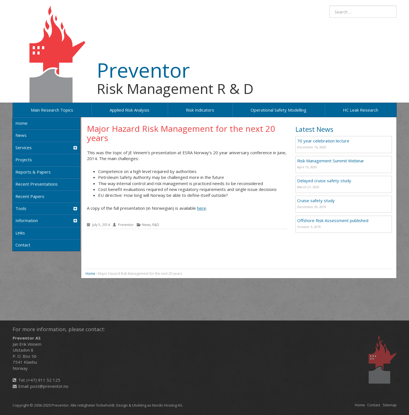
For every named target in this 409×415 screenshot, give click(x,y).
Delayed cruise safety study (324, 180)
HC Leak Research (360, 110)
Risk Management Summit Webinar (330, 160)
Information (46, 220)
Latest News (314, 129)
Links (20, 233)
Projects (23, 159)
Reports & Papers (33, 172)
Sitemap (390, 404)
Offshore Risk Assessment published (332, 220)
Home (21, 123)
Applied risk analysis (129, 110)
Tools (46, 208)
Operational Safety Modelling (278, 110)
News (21, 135)
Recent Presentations (36, 184)
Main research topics (52, 110)
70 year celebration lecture (323, 141)
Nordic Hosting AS (167, 405)
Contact (22, 245)
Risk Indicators (200, 110)
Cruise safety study (316, 200)
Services (46, 148)
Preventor (143, 70)
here (201, 208)
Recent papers (29, 196)
